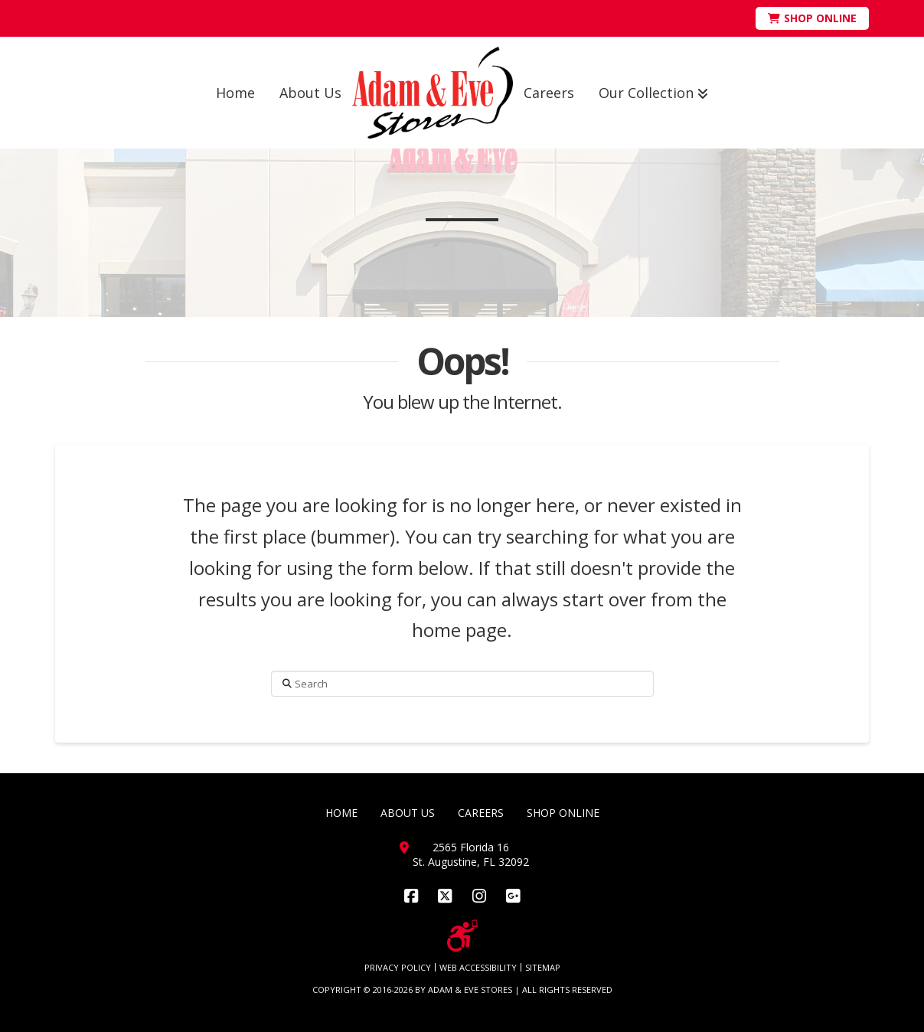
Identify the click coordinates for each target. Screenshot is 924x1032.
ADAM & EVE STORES (470, 989)
